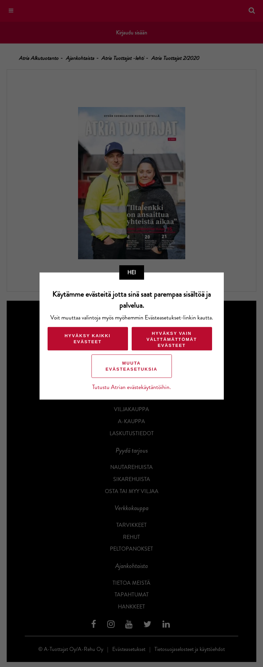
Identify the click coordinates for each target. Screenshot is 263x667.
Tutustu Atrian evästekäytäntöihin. (131, 387)
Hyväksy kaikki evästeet (88, 338)
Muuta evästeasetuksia (131, 366)
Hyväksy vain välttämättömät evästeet (171, 339)
